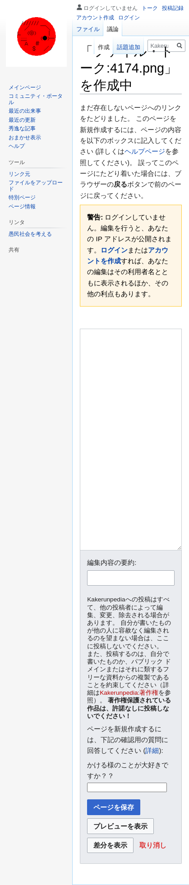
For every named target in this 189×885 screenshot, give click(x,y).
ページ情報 (22, 206)
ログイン (114, 250)
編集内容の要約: (111, 562)
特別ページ (22, 197)
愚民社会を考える (30, 234)
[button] (153, 845)
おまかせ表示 (25, 137)
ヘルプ (17, 146)
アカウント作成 (95, 17)
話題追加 (128, 47)
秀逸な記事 (22, 128)
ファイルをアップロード (36, 185)
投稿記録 (173, 8)
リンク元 (19, 174)
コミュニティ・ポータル (36, 99)
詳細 (152, 750)
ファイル (88, 29)
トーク (150, 8)
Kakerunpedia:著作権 (129, 692)
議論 (113, 29)
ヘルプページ (144, 151)
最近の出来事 (25, 111)
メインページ (25, 87)
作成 (104, 47)
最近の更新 (22, 120)
